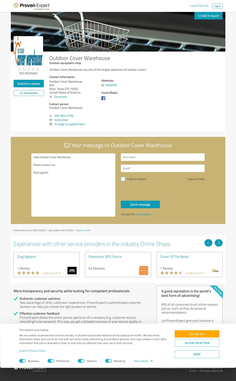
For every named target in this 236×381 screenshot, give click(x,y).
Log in (217, 6)
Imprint (23, 364)
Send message (140, 204)
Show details (141, 374)
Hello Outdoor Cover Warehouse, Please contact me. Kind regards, (73, 185)
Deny (197, 367)
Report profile (83, 230)
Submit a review (28, 83)
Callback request (136, 179)
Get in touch (208, 15)
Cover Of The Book (174, 256)
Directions (60, 97)
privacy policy (143, 214)
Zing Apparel (26, 256)
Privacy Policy (38, 364)
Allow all (197, 347)
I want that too (199, 5)
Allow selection (197, 356)
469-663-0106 (63, 116)
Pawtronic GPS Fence (105, 256)
